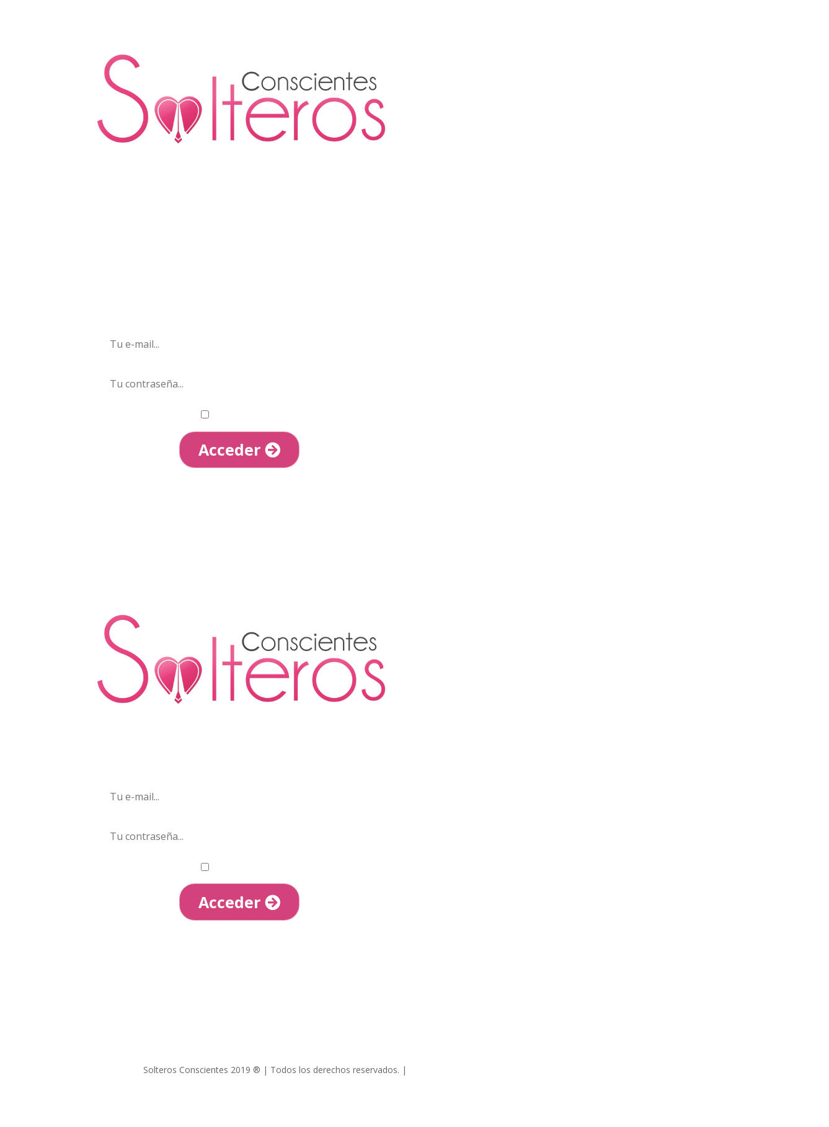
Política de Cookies (648, 1070)
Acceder (239, 449)
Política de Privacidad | (562, 1070)
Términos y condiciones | (462, 1070)
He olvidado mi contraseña (239, 487)
